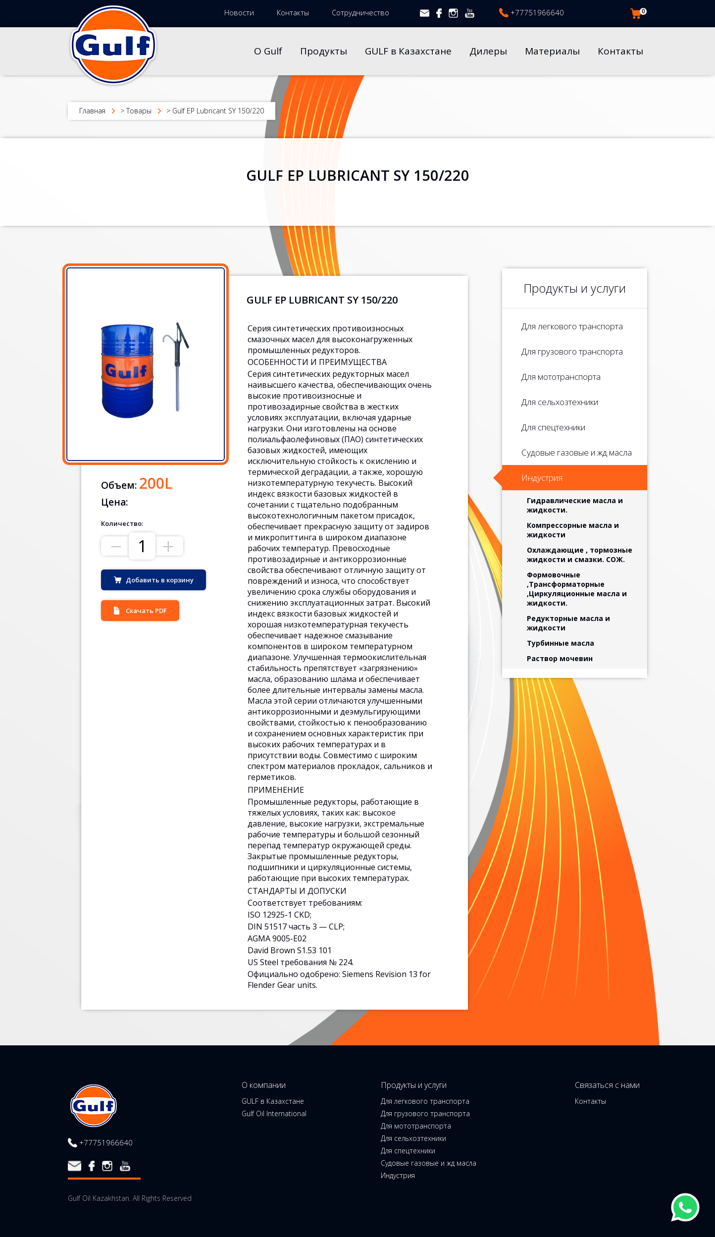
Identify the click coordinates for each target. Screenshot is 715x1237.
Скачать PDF (146, 610)
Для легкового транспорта (572, 326)
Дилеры (488, 51)
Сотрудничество (360, 12)
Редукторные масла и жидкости (568, 623)
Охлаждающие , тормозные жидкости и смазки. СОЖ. (579, 554)
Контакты (293, 12)
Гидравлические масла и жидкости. (575, 505)
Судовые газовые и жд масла (576, 452)
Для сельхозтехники (559, 402)
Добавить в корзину (160, 579)
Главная (92, 110)
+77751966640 (537, 12)
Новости (239, 12)
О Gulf (268, 51)
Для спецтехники (553, 427)
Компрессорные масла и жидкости (573, 529)
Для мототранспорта (561, 376)
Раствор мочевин (560, 658)
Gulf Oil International (274, 1113)
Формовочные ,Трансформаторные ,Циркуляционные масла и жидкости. (577, 589)
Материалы (552, 51)
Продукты (323, 51)
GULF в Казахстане (408, 51)
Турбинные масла (560, 643)
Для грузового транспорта (572, 351)
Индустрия (541, 477)
